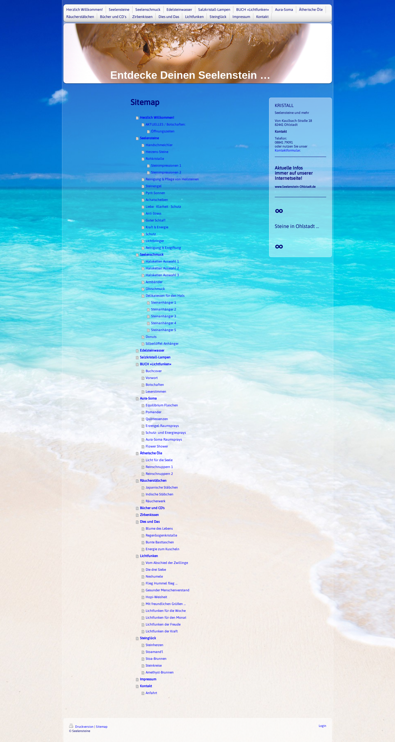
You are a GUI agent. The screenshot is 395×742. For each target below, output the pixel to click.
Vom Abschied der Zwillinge (167, 563)
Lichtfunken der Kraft (162, 631)
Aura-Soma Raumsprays (164, 439)
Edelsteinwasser (152, 350)
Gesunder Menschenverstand (167, 590)
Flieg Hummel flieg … (161, 583)
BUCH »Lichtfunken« (155, 364)
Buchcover (154, 371)
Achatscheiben (157, 200)
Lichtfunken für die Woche (166, 611)
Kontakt (146, 686)
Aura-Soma (148, 398)
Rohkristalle (155, 159)
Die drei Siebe (156, 570)
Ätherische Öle (151, 453)
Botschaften (155, 385)
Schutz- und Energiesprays (166, 433)
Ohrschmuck (155, 289)
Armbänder (154, 282)
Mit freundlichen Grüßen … (166, 604)
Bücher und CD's (152, 508)
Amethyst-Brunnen (160, 672)
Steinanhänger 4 (163, 323)
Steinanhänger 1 (163, 303)
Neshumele (154, 576)
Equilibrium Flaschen (162, 405)
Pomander (153, 412)
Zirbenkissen (149, 515)
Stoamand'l (154, 652)
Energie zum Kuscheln (162, 549)
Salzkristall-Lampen (155, 357)
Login (322, 725)
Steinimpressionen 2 (166, 172)
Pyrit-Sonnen (155, 193)
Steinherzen (154, 645)
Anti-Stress (153, 213)
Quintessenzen (157, 419)
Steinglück (148, 638)
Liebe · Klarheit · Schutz (163, 207)
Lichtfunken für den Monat (166, 618)
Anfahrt (151, 693)
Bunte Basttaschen (160, 542)
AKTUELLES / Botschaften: (165, 124)
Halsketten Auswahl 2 (162, 268)
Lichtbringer (155, 241)
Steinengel (154, 186)
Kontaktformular (287, 150)
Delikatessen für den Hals (165, 296)
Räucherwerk (155, 501)
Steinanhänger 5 (163, 330)
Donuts (151, 337)
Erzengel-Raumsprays (162, 426)
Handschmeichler (159, 145)
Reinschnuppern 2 (159, 474)
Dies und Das (150, 522)
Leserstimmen (156, 392)
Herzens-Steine (157, 152)
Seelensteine (149, 138)
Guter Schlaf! (156, 220)
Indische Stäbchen (159, 494)
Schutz (151, 234)
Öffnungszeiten (163, 131)
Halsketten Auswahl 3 (162, 275)
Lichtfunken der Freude (163, 624)
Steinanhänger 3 (163, 316)
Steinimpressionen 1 (166, 166)
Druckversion (81, 726)
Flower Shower (157, 446)
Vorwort (152, 378)
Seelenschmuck (151, 255)
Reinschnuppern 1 (159, 467)
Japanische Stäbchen (162, 487)
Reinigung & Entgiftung (163, 248)
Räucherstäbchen (153, 481)
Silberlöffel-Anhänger (162, 344)
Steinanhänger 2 (163, 309)
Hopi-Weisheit (156, 597)
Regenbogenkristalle (161, 535)
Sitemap (101, 726)
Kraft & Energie (157, 227)
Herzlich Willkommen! (157, 118)
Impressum (148, 679)
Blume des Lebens (159, 529)
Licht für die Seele (159, 460)
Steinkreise (154, 666)
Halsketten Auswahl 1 (162, 261)
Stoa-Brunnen (156, 659)
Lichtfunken (149, 556)
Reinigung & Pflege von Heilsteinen (172, 179)
